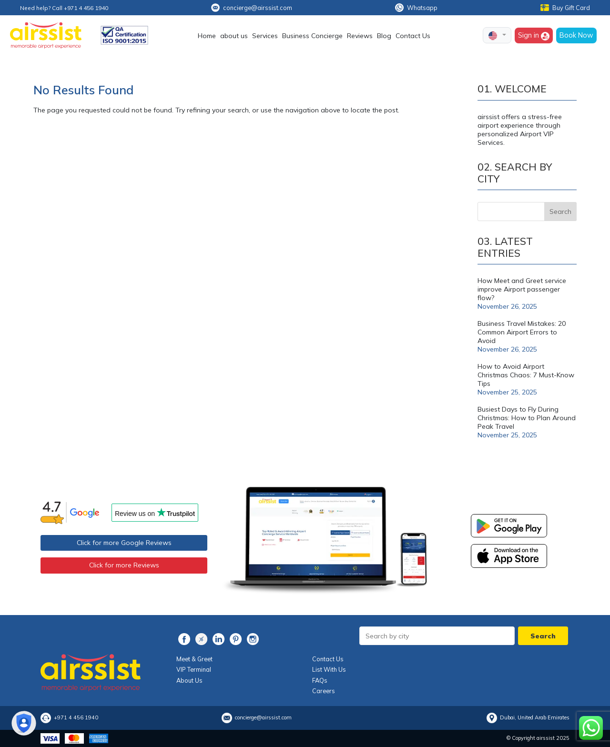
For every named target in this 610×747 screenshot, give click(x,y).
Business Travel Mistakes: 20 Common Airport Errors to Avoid (522, 332)
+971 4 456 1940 (76, 717)
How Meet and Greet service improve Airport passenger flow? (522, 289)
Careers (323, 691)
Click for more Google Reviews (124, 542)
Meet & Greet (194, 659)
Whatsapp (416, 7)
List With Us (329, 669)
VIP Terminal (193, 669)
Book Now (576, 35)
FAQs (319, 680)
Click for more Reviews (124, 565)
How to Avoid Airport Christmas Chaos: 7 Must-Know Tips (526, 375)
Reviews (360, 35)
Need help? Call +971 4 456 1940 (64, 7)
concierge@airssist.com (251, 7)
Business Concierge (312, 35)
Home (207, 35)
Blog (384, 35)
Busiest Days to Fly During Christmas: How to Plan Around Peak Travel (527, 418)
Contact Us (413, 35)
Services (265, 35)
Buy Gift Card (565, 7)
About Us (189, 680)
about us (234, 35)
